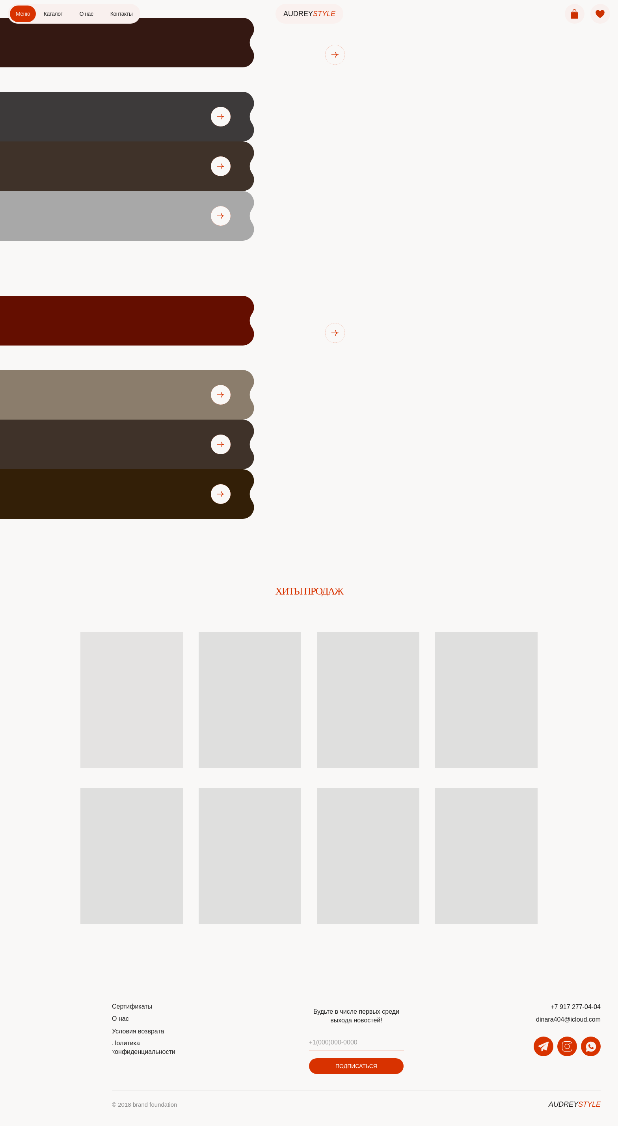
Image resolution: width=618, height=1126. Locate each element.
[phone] (356, 1042)
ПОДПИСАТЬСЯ (356, 1066)
